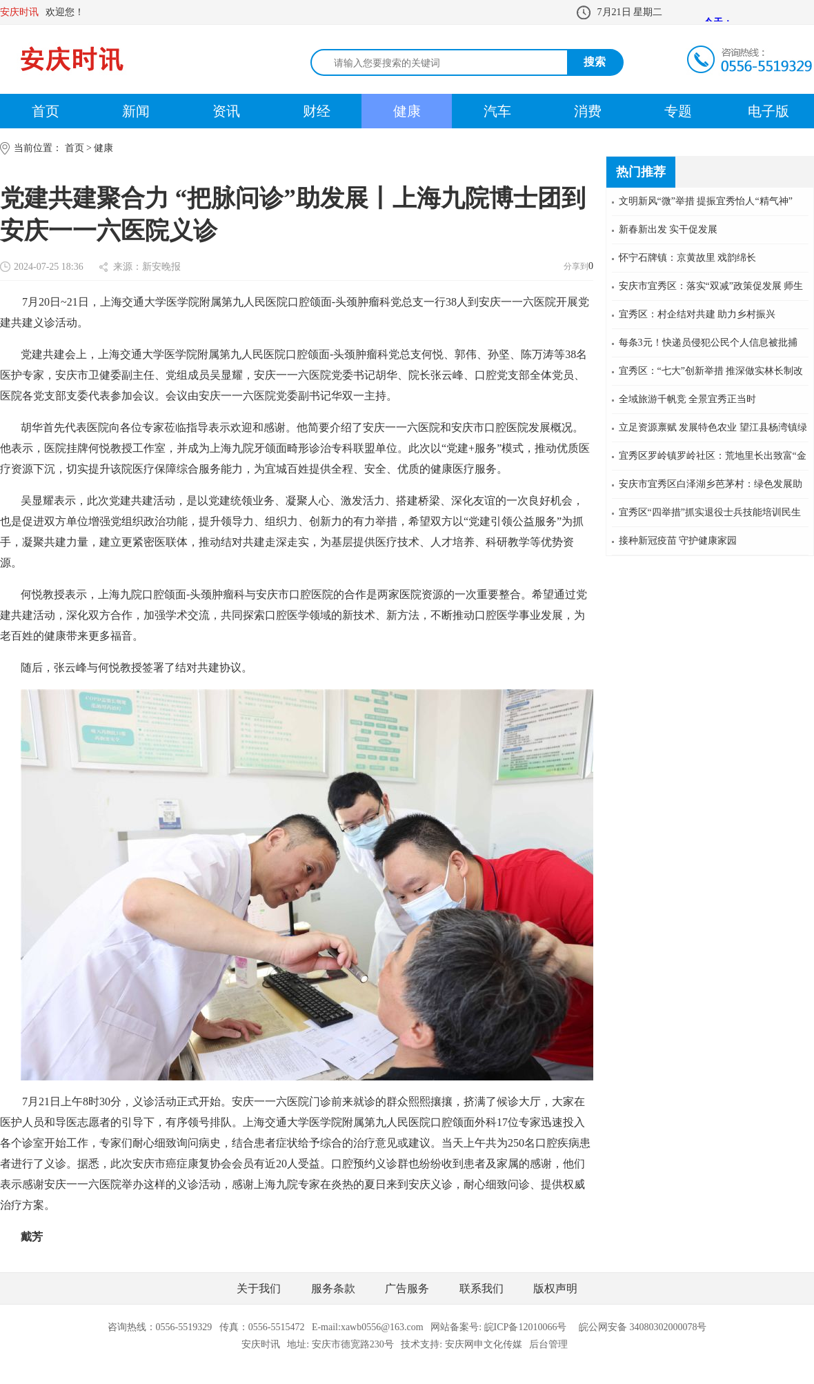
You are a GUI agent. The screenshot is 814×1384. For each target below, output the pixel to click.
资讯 (226, 111)
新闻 (136, 111)
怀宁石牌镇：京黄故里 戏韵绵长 (688, 258)
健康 (407, 111)
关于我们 (259, 1288)
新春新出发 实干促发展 (668, 229)
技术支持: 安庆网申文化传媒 (461, 1344)
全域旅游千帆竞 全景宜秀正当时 (688, 399)
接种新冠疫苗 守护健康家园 (678, 540)
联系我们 (481, 1288)
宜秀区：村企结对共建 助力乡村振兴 (697, 314)
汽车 (497, 111)
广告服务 (407, 1288)
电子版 (768, 111)
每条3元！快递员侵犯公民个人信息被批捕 (708, 342)
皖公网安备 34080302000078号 (643, 1327)
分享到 (576, 266)
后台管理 (548, 1344)
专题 (678, 111)
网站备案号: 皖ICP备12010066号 (498, 1327)
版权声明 (555, 1288)
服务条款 (333, 1288)
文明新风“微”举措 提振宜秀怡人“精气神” (706, 201)
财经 (316, 111)
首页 (45, 111)
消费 (588, 111)
